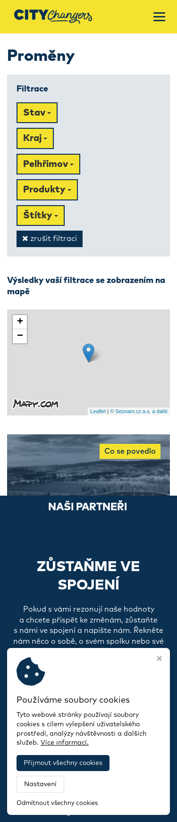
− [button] (20, 336)
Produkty (47, 189)
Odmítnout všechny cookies (57, 803)
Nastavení (40, 784)
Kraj (35, 138)
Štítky (40, 215)
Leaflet (98, 411)
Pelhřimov (48, 164)
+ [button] (20, 322)
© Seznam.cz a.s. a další (139, 411)
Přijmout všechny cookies (63, 763)
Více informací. (65, 742)
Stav (37, 112)
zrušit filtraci (49, 238)
